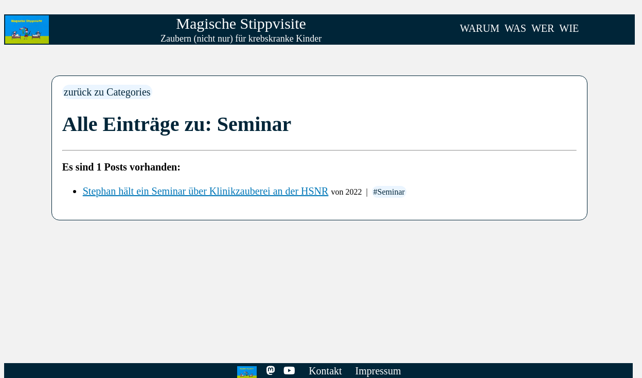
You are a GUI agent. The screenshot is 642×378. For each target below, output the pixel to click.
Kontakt (325, 370)
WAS (515, 28)
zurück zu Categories (107, 92)
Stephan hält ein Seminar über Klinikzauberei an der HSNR (206, 191)
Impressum (378, 370)
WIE (569, 28)
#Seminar (389, 191)
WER (542, 28)
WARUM (480, 28)
